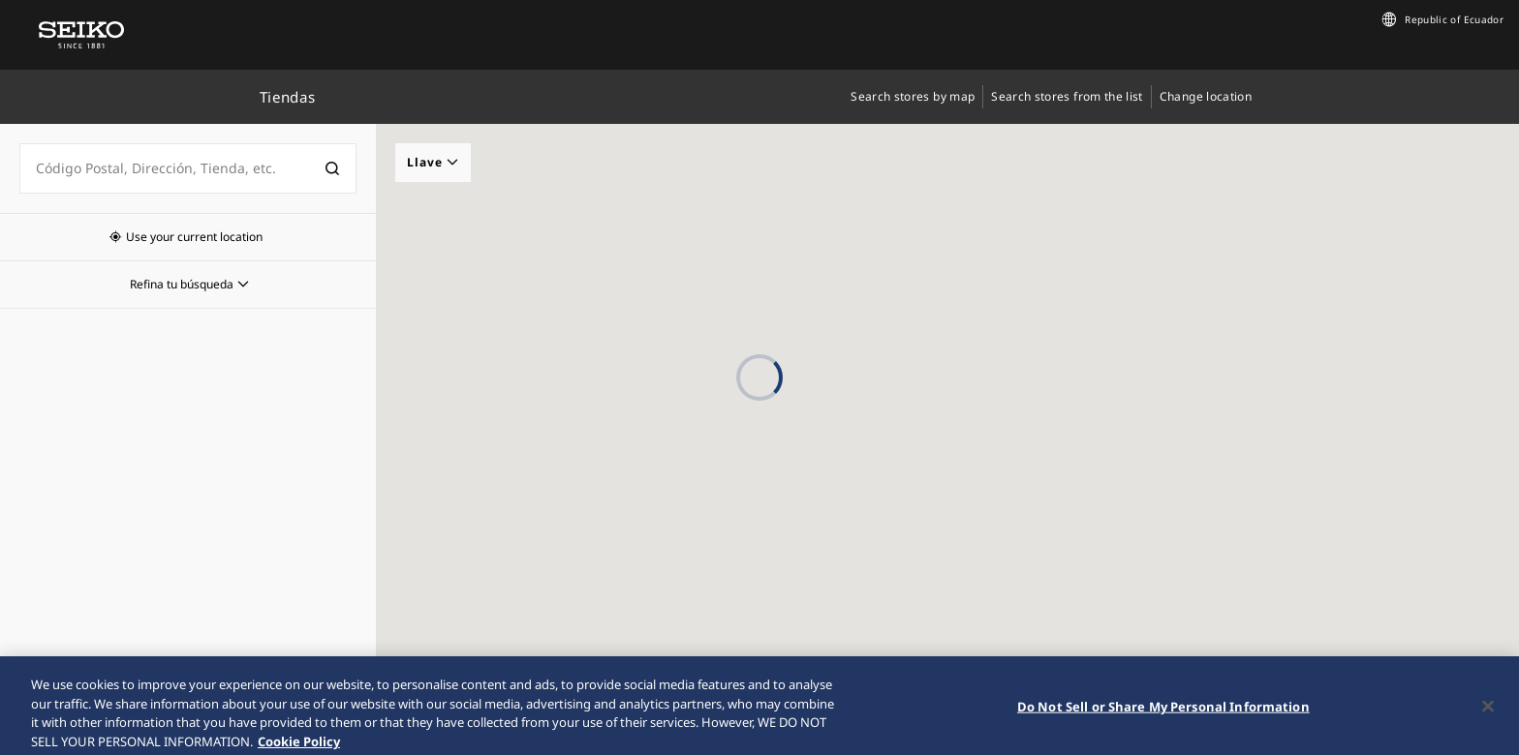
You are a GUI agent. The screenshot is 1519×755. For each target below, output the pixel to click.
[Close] (1488, 718)
